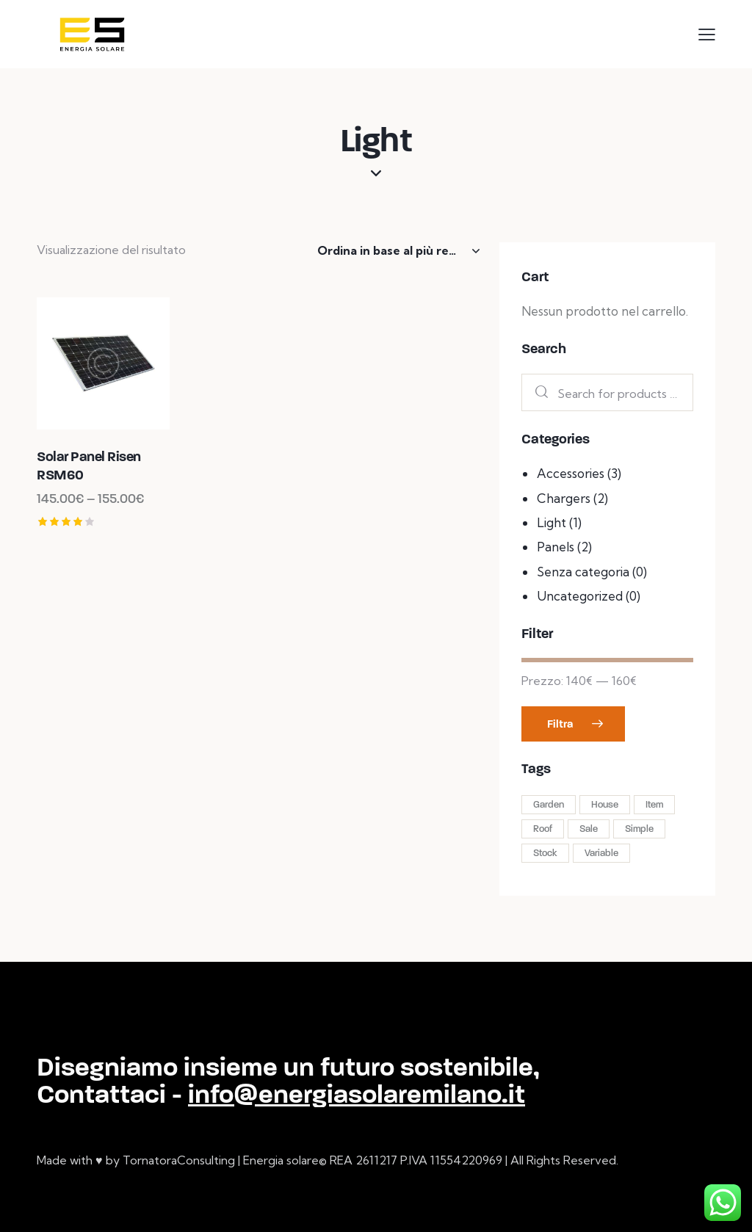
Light (551, 522)
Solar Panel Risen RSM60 (89, 465)
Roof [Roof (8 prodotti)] (542, 829)
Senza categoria (583, 571)
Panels (555, 546)
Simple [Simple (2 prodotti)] (639, 829)
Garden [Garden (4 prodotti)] (548, 805)
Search (537, 392)
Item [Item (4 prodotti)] (654, 805)
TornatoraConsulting (179, 1160)
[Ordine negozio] (398, 250)
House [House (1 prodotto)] (604, 805)
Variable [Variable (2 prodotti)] (601, 853)
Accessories (570, 473)
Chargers (563, 498)
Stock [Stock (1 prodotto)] (545, 853)
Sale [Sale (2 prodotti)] (588, 829)
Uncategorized (580, 596)
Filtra (560, 724)
